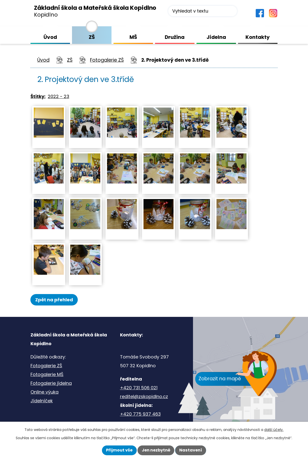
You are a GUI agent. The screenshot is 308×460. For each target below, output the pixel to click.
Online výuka (44, 393)
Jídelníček (41, 401)
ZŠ (69, 60)
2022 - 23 (58, 96)
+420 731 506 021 (139, 388)
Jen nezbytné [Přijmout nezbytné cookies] (156, 450)
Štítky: (38, 96)
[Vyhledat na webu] (202, 11)
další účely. (274, 429)
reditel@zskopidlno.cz (144, 397)
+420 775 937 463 (140, 415)
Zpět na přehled (57, 300)
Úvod (43, 60)
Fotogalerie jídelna (51, 384)
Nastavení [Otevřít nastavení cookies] (190, 450)
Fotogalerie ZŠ (107, 60)
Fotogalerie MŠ (47, 375)
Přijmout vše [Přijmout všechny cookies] (119, 450)
